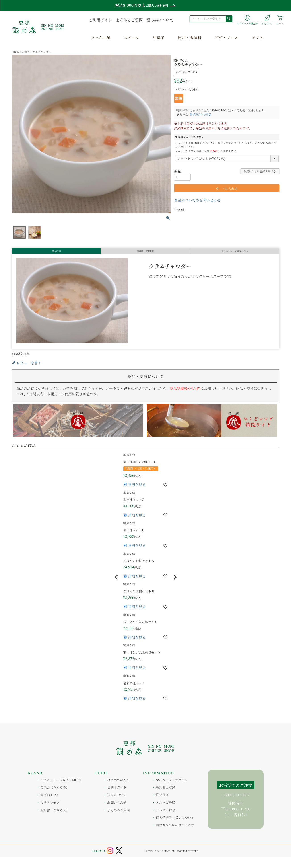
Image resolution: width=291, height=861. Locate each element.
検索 (229, 18)
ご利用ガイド (100, 20)
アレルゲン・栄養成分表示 (234, 252)
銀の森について (160, 20)
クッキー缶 (100, 37)
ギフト (257, 37)
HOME (17, 51)
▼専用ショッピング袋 (189, 137)
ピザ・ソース (226, 37)
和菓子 (159, 37)
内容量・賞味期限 (145, 252)
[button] (116, 581)
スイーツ (131, 37)
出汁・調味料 (189, 37)
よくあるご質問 (129, 20)
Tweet (179, 209)
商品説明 (56, 252)
